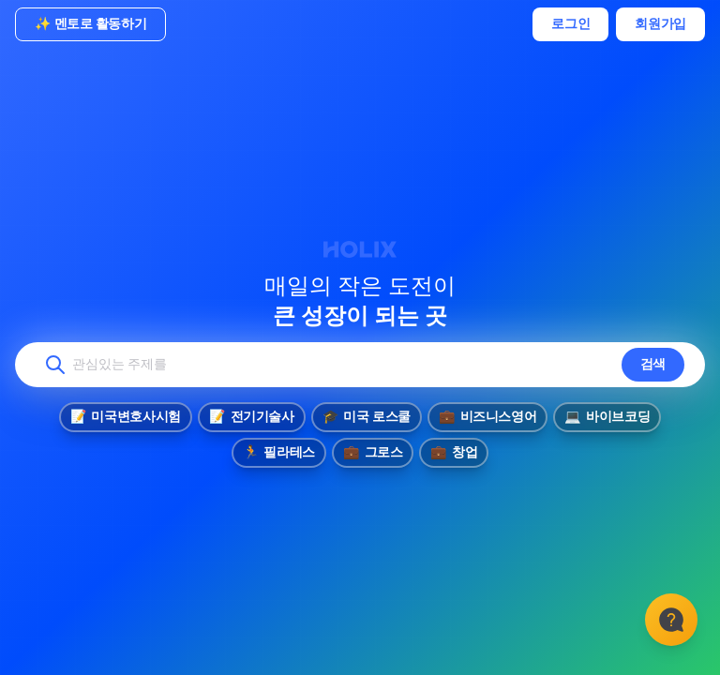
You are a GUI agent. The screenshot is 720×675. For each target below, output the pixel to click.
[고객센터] (671, 618)
